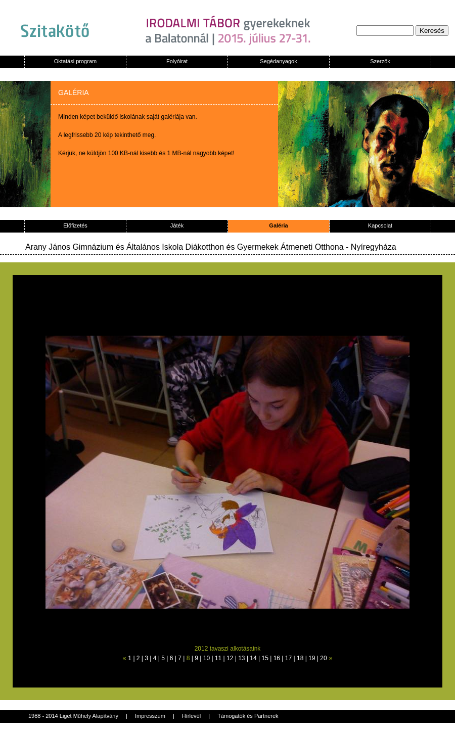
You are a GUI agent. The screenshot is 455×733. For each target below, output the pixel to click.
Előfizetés (75, 225)
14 (253, 658)
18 (300, 658)
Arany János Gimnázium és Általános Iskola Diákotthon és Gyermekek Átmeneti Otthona (185, 247)
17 (288, 658)
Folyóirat (177, 61)
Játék (177, 225)
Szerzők (380, 61)
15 (265, 658)
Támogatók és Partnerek (247, 716)
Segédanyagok (278, 61)
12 (229, 658)
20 (323, 658)
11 (218, 658)
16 (277, 658)
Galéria (278, 225)
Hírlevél (191, 716)
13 (241, 658)
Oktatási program (75, 61)
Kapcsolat (380, 225)
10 (206, 658)
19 (311, 658)
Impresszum (150, 716)
